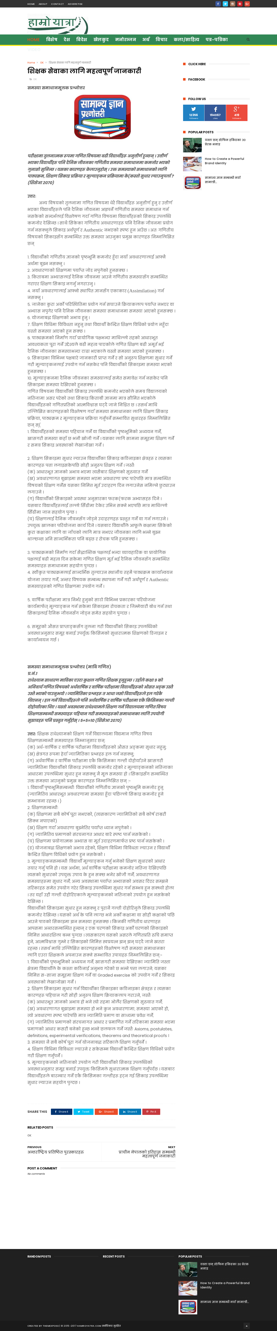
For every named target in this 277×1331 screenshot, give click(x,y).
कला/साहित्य (186, 40)
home (31, 4)
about (43, 4)
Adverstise (75, 4)
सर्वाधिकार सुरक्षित (111, 1325)
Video (34, 50)
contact (57, 4)
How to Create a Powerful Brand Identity (224, 161)
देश (67, 40)
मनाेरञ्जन (125, 40)
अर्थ (145, 40)
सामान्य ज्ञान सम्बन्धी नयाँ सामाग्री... (224, 1302)
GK (42, 62)
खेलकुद (101, 40)
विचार (161, 40)
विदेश (81, 40)
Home (33, 40)
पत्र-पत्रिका (217, 40)
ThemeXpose (51, 1325)
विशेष (52, 40)
